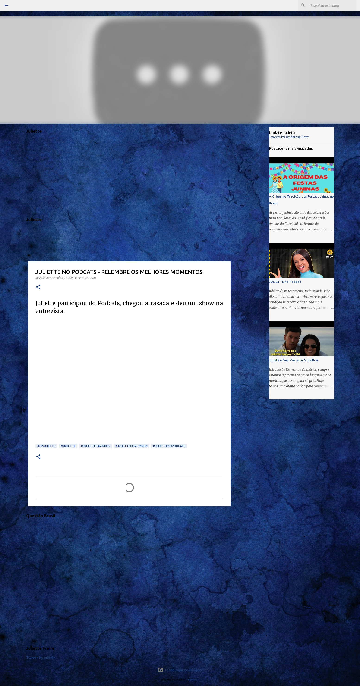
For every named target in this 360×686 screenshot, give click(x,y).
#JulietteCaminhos (95, 446)
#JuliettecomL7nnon (131, 446)
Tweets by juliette (40, 658)
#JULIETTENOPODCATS (169, 446)
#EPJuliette (46, 446)
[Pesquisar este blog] (332, 5)
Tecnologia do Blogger (180, 670)
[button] (38, 287)
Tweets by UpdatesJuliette (289, 137)
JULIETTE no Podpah (285, 282)
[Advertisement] (254, 200)
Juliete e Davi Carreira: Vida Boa (293, 360)
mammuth (193, 679)
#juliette (68, 446)
